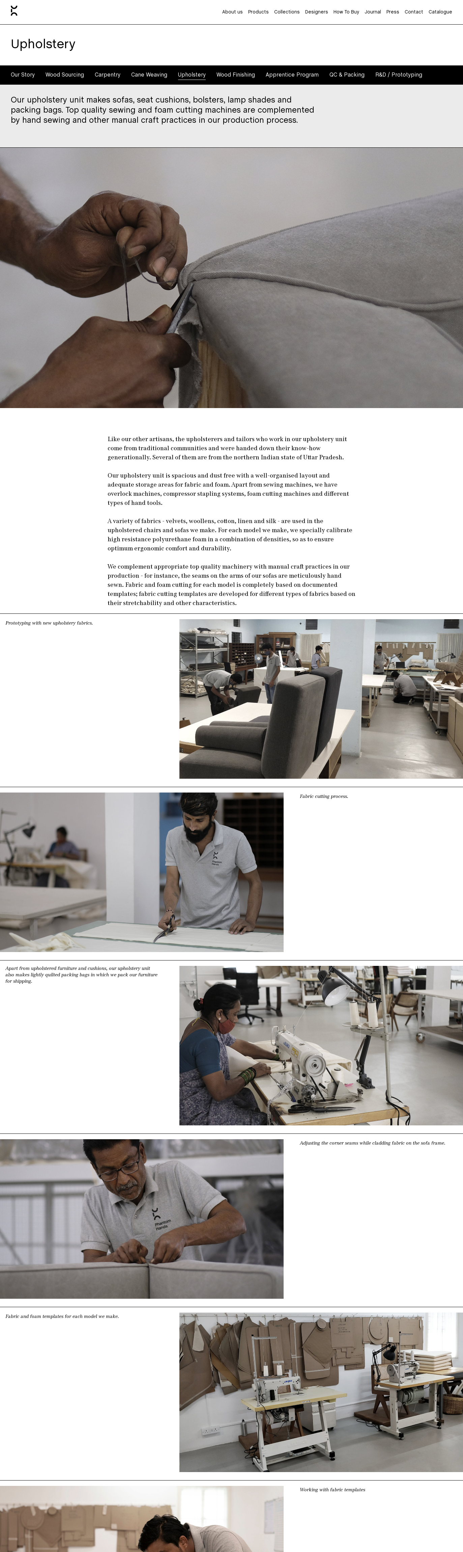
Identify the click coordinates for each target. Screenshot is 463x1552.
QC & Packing (347, 75)
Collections (287, 12)
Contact (414, 12)
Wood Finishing (235, 75)
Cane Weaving (149, 75)
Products (258, 12)
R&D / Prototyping (398, 75)
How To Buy (346, 12)
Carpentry (107, 75)
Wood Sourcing (65, 75)
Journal (373, 12)
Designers (316, 12)
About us (232, 12)
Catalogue (440, 12)
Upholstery (192, 75)
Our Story (23, 75)
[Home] (14, 12)
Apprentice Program (292, 75)
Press (392, 12)
